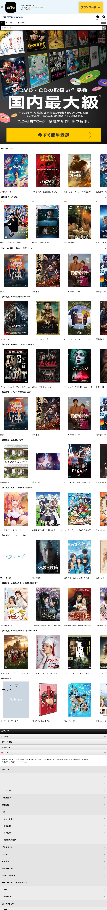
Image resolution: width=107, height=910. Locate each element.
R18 (103, 25)
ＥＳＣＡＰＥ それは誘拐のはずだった (80, 485)
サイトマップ (23, 765)
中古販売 (7, 835)
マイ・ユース (5, 581)
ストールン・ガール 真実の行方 (77, 195)
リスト (97, 22)
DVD (4, 25)
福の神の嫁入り (6, 628)
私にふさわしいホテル (41, 724)
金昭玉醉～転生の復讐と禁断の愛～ (78, 628)
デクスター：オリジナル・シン (44, 676)
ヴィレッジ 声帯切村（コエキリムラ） (80, 390)
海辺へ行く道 (69, 724)
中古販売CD (28, 25)
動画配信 (5, 807)
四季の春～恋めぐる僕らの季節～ (77, 581)
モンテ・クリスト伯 (40, 342)
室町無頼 (35, 294)
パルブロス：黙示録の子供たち (44, 195)
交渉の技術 (36, 581)
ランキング (53, 750)
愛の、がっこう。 (39, 485)
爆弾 (2, 294)
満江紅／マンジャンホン (42, 390)
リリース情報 (53, 744)
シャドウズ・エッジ (8, 342)
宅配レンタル (9, 821)
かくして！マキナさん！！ (11, 533)
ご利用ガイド (7, 850)
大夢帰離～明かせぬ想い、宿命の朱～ (47, 628)
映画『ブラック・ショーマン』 (12, 245)
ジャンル (53, 739)
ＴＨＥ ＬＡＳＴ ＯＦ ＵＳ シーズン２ (81, 676)
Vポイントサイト (8, 878)
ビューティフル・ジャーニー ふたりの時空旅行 (83, 342)
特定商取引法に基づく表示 (80, 762)
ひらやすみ (4, 485)
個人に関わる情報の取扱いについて (62, 762)
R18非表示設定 (10, 843)
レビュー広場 (7, 871)
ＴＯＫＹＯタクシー (72, 294)
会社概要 (4, 762)
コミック (18, 25)
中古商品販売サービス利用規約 (43, 762)
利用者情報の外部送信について (10, 765)
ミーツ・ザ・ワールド (9, 724)
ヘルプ (4, 857)
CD (11, 25)
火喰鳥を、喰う (6, 195)
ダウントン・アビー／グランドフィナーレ (17, 676)
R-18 (53, 755)
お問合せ (5, 864)
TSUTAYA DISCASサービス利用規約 (24, 762)
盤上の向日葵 (69, 245)
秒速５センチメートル (41, 245)
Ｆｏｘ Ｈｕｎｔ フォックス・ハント (16, 390)
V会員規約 (11, 762)
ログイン (103, 22)
